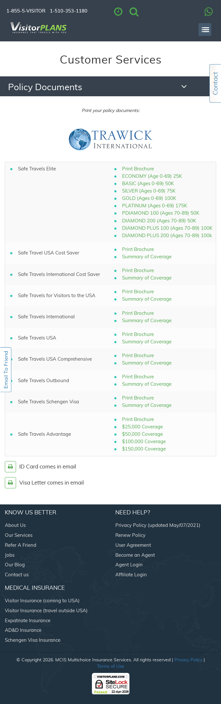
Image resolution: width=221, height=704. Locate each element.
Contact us (17, 574)
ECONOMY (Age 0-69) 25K (152, 176)
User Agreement (133, 545)
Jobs (9, 555)
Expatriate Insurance (27, 620)
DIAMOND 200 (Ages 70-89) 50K (159, 221)
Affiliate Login (131, 574)
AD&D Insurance (23, 630)
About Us (15, 525)
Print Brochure (138, 169)
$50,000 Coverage (142, 434)
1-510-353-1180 (68, 11)
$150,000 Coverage (144, 449)
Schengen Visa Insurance (32, 640)
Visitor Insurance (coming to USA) (42, 600)
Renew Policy (130, 535)
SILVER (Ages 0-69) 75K (149, 191)
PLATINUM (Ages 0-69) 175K (154, 205)
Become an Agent (135, 555)
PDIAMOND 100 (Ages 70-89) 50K (160, 213)
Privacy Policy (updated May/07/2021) (157, 525)
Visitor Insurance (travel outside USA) (46, 610)
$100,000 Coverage (144, 441)
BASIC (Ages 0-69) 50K (148, 183)
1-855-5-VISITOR (25, 11)
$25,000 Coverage (142, 427)
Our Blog (15, 564)
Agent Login (129, 564)
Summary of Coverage (147, 256)
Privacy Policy (188, 660)
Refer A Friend (20, 545)
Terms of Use (110, 666)
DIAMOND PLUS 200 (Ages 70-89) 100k (167, 235)
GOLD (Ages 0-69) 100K (149, 198)
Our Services (18, 535)
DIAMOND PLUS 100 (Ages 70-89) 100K (167, 228)
